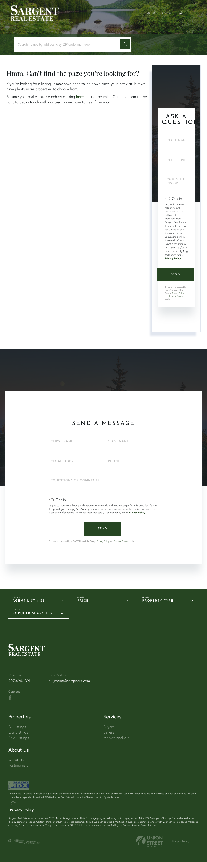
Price (83, 601)
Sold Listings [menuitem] (18, 737)
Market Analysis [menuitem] (116, 737)
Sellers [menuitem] (109, 732)
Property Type (157, 601)
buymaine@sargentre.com (69, 680)
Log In (166, 13)
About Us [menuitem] (16, 760)
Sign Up (150, 13)
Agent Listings (29, 601)
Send (175, 274)
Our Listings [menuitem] (18, 732)
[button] (125, 44)
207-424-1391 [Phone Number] (19, 680)
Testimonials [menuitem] (18, 765)
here (80, 96)
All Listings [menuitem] (17, 726)
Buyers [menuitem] (109, 726)
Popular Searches (32, 613)
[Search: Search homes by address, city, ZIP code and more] (68, 44)
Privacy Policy (173, 258)
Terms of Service (176, 296)
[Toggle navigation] (193, 13)
